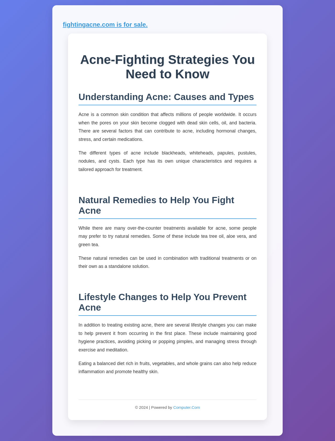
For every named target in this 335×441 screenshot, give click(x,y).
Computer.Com (186, 407)
